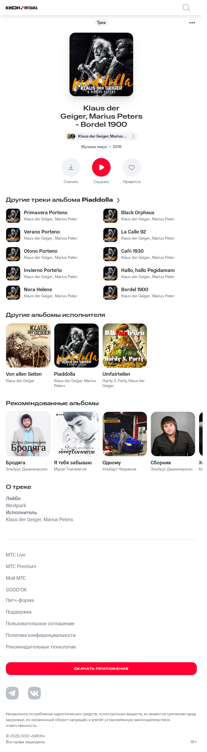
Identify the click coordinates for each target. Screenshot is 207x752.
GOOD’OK (16, 589)
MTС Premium (21, 566)
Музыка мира (94, 147)
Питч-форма (20, 600)
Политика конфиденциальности (41, 635)
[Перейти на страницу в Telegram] (12, 693)
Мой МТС (16, 578)
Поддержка (19, 612)
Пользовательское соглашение (40, 623)
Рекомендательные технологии (41, 647)
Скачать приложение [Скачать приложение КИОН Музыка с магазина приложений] (101, 668)
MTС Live (15, 554)
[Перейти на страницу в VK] (34, 693)
